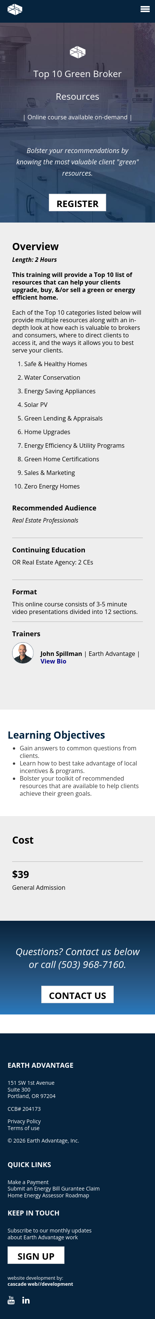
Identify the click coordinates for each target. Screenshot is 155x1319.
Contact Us (77, 995)
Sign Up (36, 1256)
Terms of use (23, 1128)
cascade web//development (40, 1284)
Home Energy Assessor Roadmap (48, 1195)
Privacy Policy (24, 1121)
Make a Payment (28, 1182)
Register (77, 203)
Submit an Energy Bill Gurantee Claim (54, 1188)
